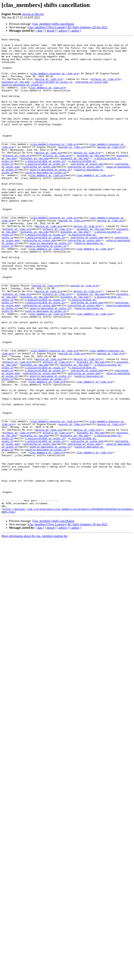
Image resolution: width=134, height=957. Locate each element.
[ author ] (75, 30)
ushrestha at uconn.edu (91, 91)
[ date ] (40, 30)
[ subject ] (63, 30)
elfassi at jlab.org (105, 87)
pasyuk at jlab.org (32, 14)
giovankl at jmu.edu (15, 91)
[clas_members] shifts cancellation (53, 23)
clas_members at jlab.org (47, 97)
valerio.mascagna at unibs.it (22, 94)
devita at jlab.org (48, 87)
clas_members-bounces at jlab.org (54, 80)
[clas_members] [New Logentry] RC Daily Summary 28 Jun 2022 (67, 27)
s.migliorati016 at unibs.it (52, 91)
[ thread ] (50, 30)
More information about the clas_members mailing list (34, 631)
